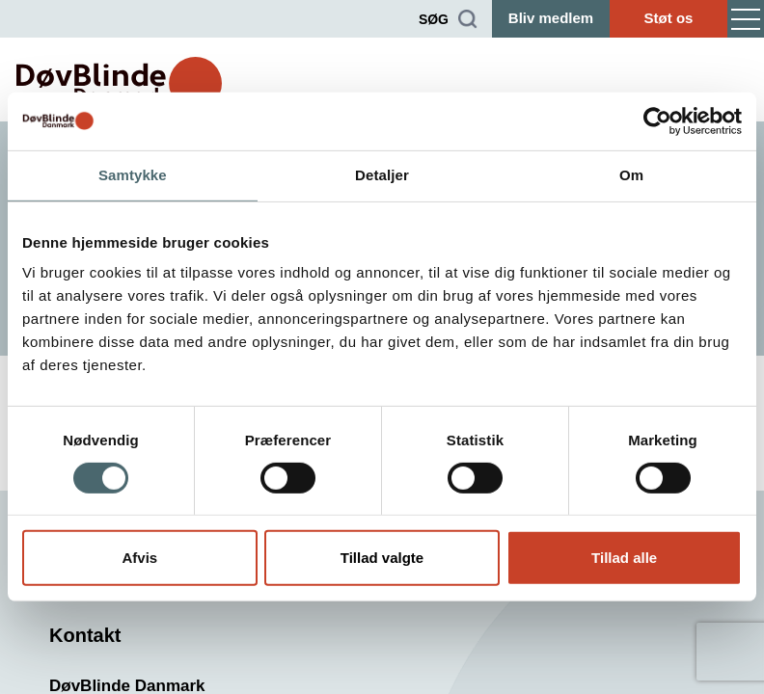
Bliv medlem (550, 18)
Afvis (139, 557)
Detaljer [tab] (382, 175)
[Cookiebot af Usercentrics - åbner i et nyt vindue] (657, 121)
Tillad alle (624, 557)
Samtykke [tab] (132, 175)
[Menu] (745, 19)
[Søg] (448, 19)
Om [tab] (631, 175)
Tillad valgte (382, 557)
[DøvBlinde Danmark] (119, 83)
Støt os (669, 18)
